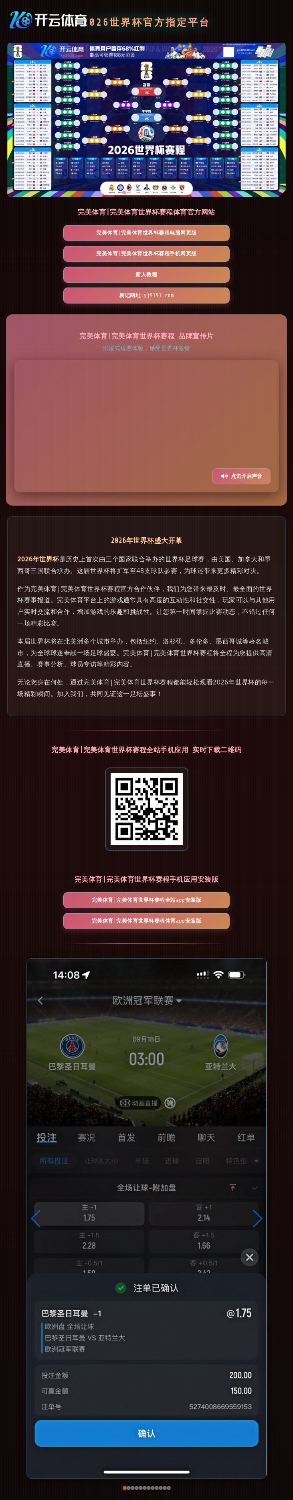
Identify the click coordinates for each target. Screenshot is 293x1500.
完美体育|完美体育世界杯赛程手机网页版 (146, 236)
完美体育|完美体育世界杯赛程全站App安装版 (100, 869)
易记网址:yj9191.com (146, 261)
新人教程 (240, 236)
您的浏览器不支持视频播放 (146, 392)
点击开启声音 (241, 442)
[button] (36, 1170)
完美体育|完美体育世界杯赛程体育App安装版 (193, 869)
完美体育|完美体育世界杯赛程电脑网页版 (53, 236)
